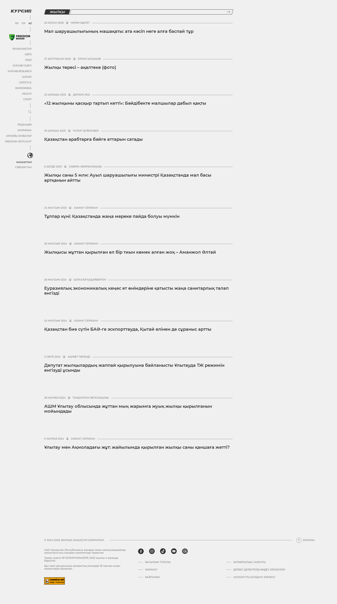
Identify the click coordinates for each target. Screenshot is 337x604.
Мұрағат (151, 569)
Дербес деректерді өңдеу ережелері (259, 569)
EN (23, 23)
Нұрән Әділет (80, 23)
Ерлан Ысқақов (89, 59)
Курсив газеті (22, 65)
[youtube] (174, 551)
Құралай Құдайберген (90, 279)
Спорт (27, 99)
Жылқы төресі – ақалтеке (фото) (80, 67)
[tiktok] (163, 551)
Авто (28, 54)
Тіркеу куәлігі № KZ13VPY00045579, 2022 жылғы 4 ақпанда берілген (81, 559)
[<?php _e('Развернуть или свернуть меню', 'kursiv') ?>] (30, 155)
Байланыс (152, 577)
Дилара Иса (81, 94)
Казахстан (24, 162)
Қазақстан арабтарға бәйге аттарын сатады (93, 139)
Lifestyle (25, 82)
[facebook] (141, 551)
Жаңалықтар (22, 48)
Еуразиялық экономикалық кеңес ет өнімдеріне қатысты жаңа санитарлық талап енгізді (136, 291)
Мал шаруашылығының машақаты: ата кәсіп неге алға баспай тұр (119, 31)
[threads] (185, 551)
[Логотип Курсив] (21, 11)
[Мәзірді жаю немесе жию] (30, 112)
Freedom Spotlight (18, 141)
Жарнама (25, 130)
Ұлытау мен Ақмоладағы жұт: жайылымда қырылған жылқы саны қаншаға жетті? (137, 447)
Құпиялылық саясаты (249, 562)
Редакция (25, 124)
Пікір (28, 60)
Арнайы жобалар (19, 135)
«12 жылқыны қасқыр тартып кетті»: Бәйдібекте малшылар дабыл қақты (125, 103)
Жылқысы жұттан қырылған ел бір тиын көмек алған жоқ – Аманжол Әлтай (130, 252)
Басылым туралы (158, 562)
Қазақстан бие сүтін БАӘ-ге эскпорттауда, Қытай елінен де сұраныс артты (127, 329)
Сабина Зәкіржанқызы (85, 166)
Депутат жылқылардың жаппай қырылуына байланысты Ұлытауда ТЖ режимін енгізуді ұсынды (134, 368)
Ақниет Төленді (79, 357)
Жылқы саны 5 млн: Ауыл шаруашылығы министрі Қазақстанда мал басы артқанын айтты (127, 178)
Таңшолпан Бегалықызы (91, 397)
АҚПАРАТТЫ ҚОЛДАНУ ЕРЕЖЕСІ (254, 577)
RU (17, 23)
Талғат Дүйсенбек (86, 131)
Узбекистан (23, 167)
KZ (30, 23)
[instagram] (152, 551)
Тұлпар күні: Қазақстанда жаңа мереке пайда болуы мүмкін (111, 216)
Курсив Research (20, 71)
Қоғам (27, 76)
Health (27, 93)
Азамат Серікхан (86, 208)
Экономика (23, 88)
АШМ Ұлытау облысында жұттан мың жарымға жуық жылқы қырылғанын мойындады (128, 409)
